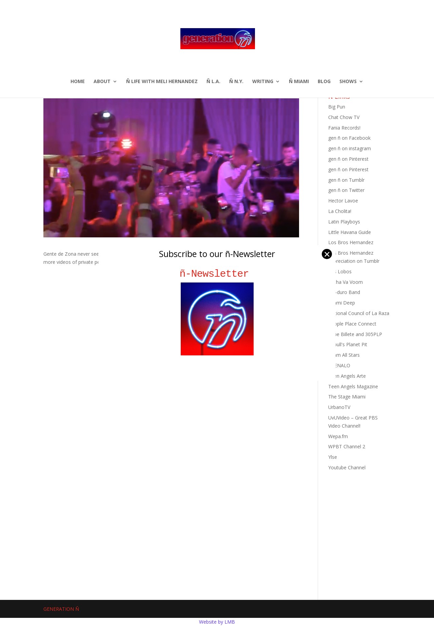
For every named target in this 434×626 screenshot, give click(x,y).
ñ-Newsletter (217, 274)
